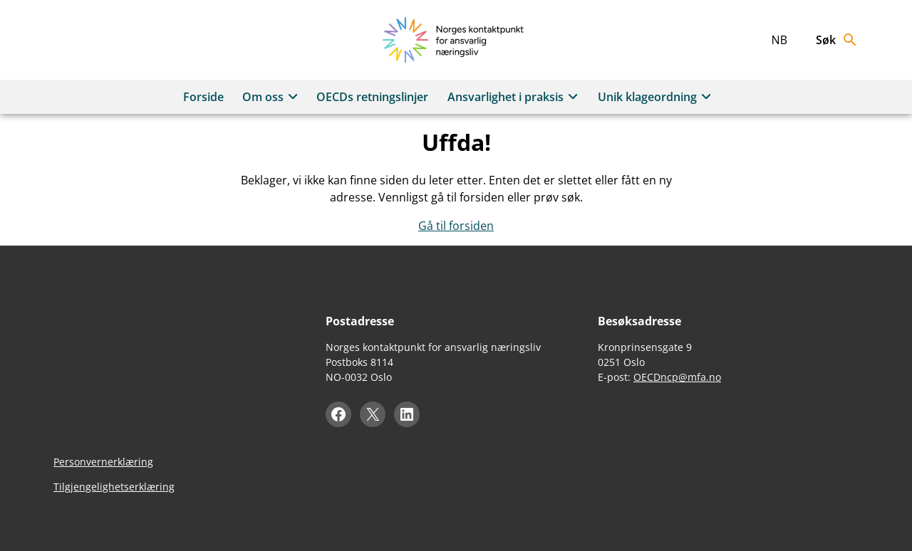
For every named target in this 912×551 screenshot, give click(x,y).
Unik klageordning (656, 97)
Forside (203, 97)
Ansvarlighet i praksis (514, 97)
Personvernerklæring (103, 461)
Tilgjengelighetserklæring (114, 486)
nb (779, 40)
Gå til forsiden (456, 225)
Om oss (272, 97)
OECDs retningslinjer (372, 97)
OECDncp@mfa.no (677, 377)
